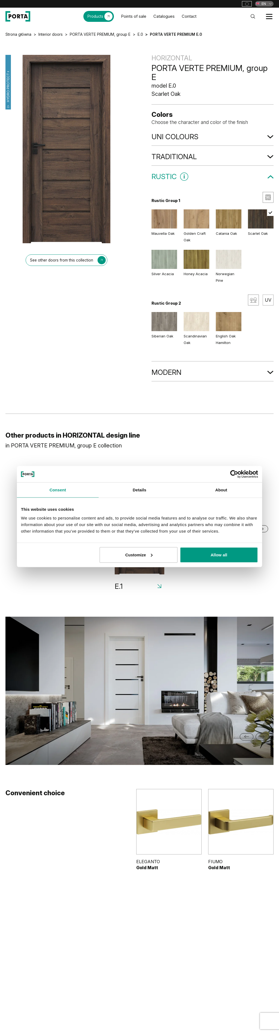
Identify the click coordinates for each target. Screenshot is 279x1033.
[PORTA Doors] (17, 16)
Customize (139, 554)
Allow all (219, 554)
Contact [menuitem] (189, 16)
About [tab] (221, 490)
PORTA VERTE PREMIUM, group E (100, 34)
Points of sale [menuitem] (133, 16)
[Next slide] (262, 736)
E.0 (140, 34)
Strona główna (18, 34)
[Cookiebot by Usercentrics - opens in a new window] (234, 474)
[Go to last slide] (246, 736)
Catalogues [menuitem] (164, 16)
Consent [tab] (58, 490)
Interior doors (50, 34)
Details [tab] (139, 490)
